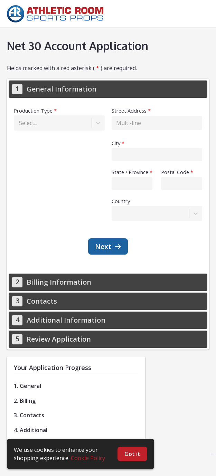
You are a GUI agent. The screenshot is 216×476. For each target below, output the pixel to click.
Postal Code (175, 172)
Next (108, 246)
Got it (132, 454)
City (116, 143)
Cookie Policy (88, 458)
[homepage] (57, 13)
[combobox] (19, 123)
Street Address (129, 110)
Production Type (33, 110)
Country (121, 201)
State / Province (130, 172)
